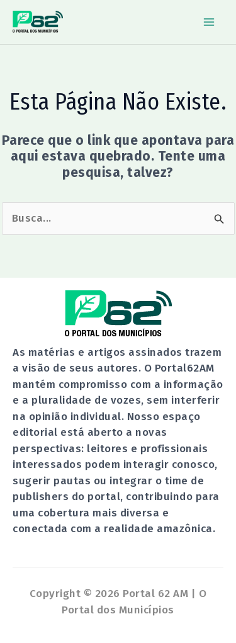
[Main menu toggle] (209, 22)
